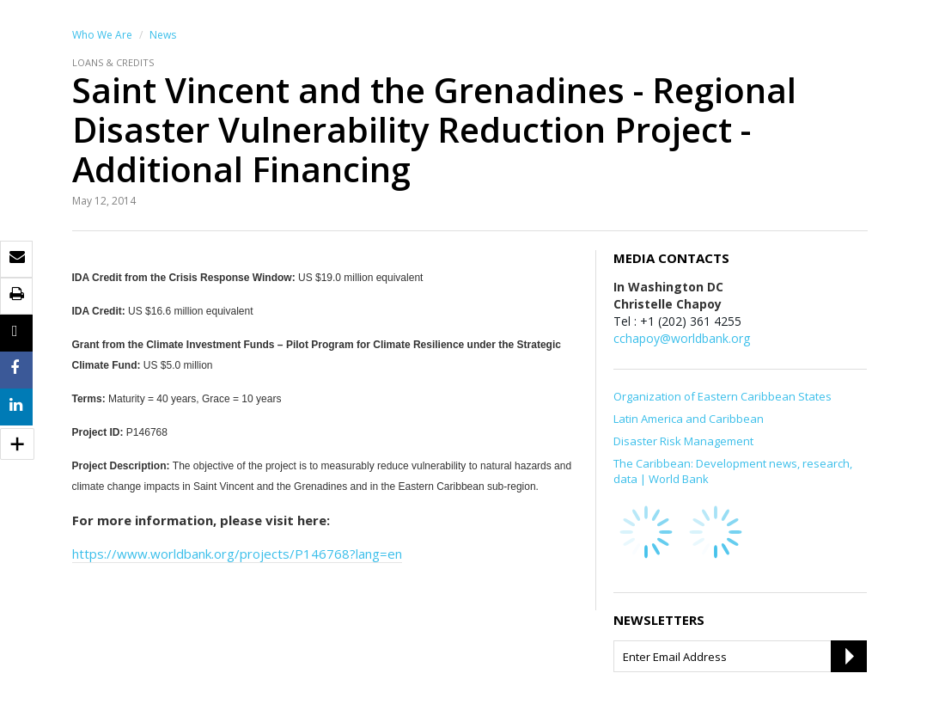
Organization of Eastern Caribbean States (722, 396)
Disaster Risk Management (683, 441)
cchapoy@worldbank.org (681, 338)
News (162, 35)
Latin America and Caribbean (688, 418)
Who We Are (102, 35)
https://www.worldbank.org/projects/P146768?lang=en (237, 553)
